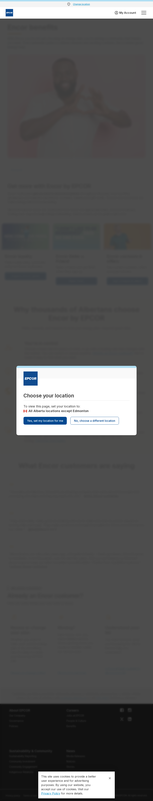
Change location (81, 4)
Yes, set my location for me (45, 420)
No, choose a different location (94, 420)
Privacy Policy (50, 793)
